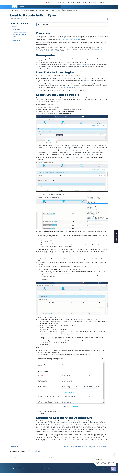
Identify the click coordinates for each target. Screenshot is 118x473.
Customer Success (23, 10)
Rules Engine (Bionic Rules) (42, 10)
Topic (20, 457)
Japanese (49, 2)
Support (101, 2)
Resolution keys (78, 151)
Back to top (13, 446)
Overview (15, 27)
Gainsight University (74, 2)
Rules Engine (31, 10)
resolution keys (84, 64)
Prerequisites (16, 29)
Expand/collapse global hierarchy (13, 10)
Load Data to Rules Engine (20, 32)
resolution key (72, 157)
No (39, 451)
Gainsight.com (61, 2)
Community (92, 2)
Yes (32, 451)
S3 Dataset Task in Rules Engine (65, 87)
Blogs (84, 2)
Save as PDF (107, 19)
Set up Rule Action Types (54, 10)
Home (15, 10)
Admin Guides (37, 457)
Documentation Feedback (86, 468)
